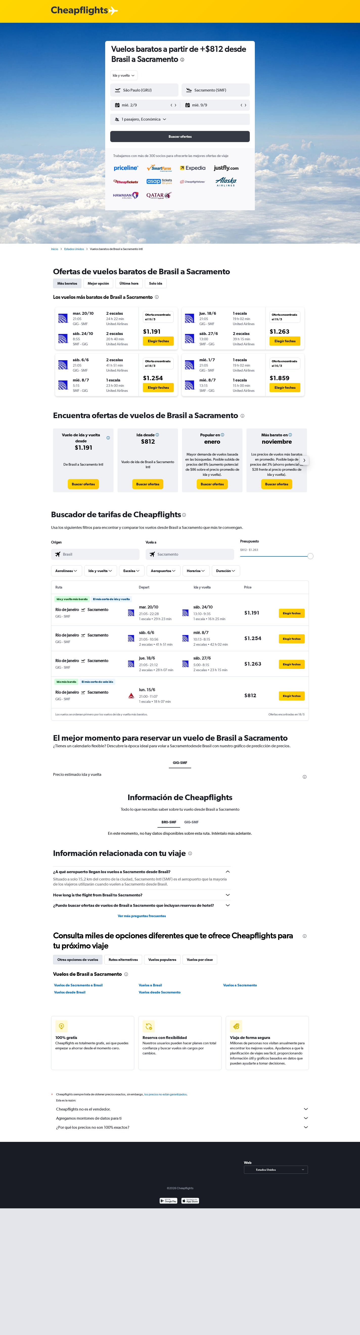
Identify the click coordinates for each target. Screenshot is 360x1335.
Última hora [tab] (129, 283)
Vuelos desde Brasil (69, 992)
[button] (142, 105)
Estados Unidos (74, 249)
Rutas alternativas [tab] (123, 960)
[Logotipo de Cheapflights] (79, 11)
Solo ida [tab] (155, 283)
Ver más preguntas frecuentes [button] (142, 916)
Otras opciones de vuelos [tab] (77, 960)
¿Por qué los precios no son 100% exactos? (182, 1127)
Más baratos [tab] (67, 283)
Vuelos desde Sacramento (160, 992)
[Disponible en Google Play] (168, 1201)
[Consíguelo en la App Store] (190, 1201)
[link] (83, 484)
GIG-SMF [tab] (180, 763)
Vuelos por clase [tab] (200, 960)
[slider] (310, 556)
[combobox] (124, 75)
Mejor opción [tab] (98, 283)
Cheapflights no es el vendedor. (182, 1109)
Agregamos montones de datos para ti (182, 1118)
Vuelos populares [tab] (162, 960)
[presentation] (182, 59)
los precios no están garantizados (165, 1094)
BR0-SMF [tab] (169, 822)
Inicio (54, 249)
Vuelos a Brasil (150, 985)
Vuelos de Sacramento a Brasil (78, 985)
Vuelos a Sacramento (240, 985)
